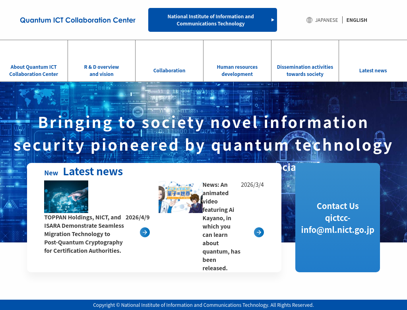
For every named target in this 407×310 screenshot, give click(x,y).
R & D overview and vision (101, 70)
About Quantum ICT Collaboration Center (33, 70)
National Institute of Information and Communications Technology (211, 20)
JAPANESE (326, 19)
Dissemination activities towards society (305, 70)
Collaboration (169, 70)
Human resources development (237, 70)
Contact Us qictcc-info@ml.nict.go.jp (337, 217)
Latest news (373, 70)
